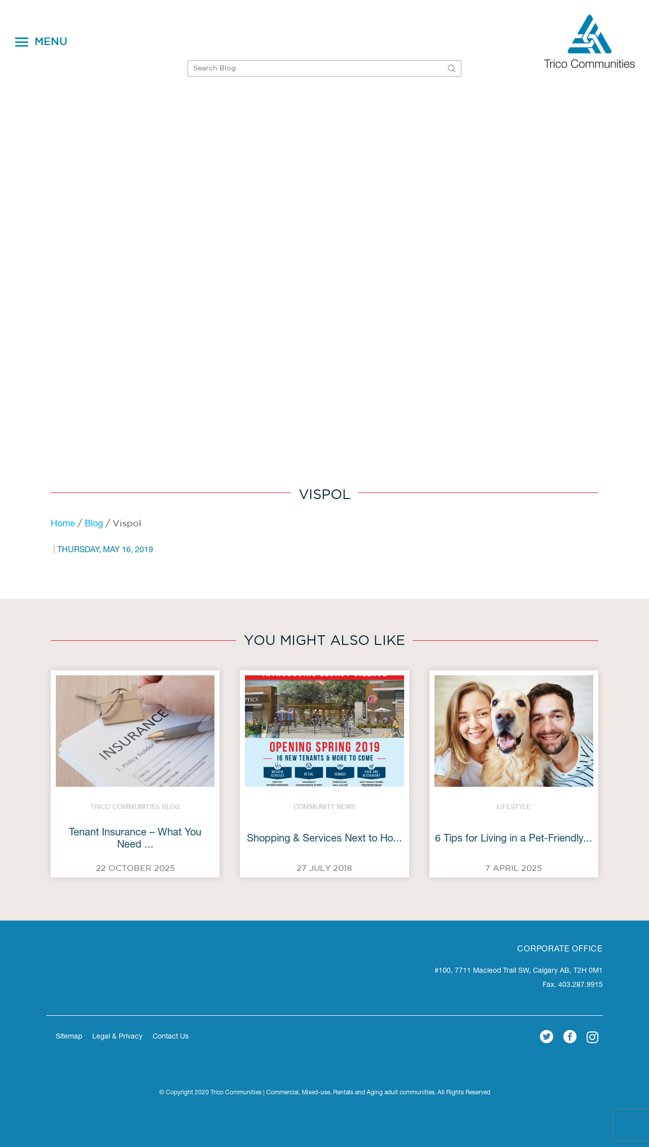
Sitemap (69, 1037)
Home (63, 524)
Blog (94, 524)
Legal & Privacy (117, 1037)
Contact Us (171, 1037)
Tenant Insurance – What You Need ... (135, 839)
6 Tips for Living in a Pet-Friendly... (513, 839)
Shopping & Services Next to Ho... (324, 839)
